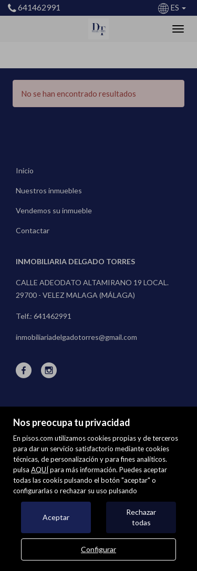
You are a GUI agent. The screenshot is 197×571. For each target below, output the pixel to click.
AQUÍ (39, 469)
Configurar (98, 549)
